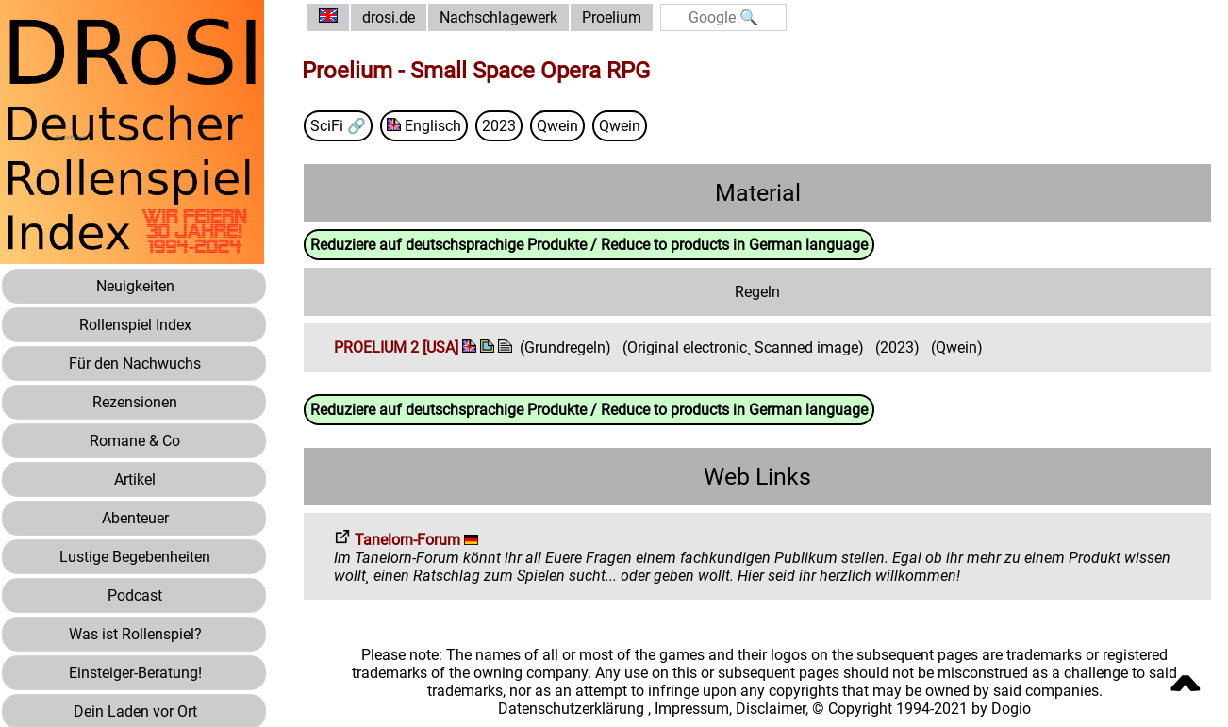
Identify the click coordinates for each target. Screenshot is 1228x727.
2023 (499, 126)
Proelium (611, 17)
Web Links (757, 476)
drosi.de (388, 17)
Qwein (557, 126)
